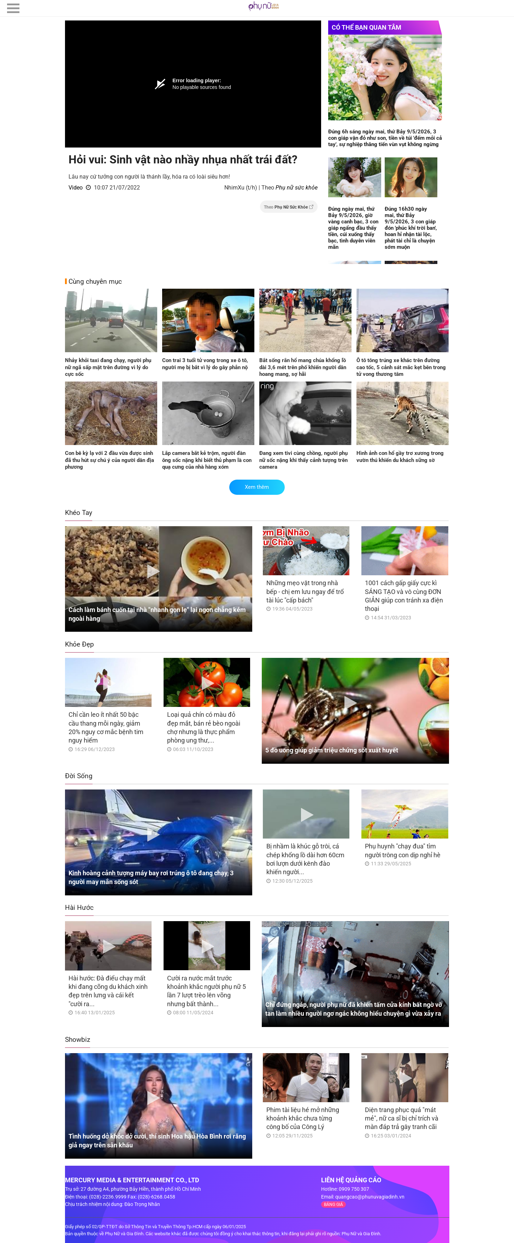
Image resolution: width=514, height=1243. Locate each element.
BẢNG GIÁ (333, 1204)
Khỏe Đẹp (79, 644)
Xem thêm (257, 487)
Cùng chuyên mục (95, 281)
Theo (289, 207)
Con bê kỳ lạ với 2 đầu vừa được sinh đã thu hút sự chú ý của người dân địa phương (109, 460)
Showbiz (77, 1039)
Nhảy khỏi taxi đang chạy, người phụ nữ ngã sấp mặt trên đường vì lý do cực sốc (108, 367)
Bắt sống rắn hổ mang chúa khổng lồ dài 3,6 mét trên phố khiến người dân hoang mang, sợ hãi (302, 367)
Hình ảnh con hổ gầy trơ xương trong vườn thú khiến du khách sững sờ (400, 456)
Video (76, 187)
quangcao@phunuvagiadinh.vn (369, 1197)
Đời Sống (79, 776)
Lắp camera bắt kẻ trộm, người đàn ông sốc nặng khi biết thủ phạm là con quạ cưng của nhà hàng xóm (207, 460)
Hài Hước (79, 907)
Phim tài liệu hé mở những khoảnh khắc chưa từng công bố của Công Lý (302, 1118)
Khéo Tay (78, 513)
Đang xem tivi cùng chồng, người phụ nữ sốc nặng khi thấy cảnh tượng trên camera (303, 460)
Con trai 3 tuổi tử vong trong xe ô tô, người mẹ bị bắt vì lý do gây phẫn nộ (205, 364)
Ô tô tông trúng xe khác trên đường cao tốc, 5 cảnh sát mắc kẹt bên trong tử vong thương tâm (401, 367)
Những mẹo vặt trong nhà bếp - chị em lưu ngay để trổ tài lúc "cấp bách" (305, 591)
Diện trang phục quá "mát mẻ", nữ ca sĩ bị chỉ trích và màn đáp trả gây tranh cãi (401, 1118)
